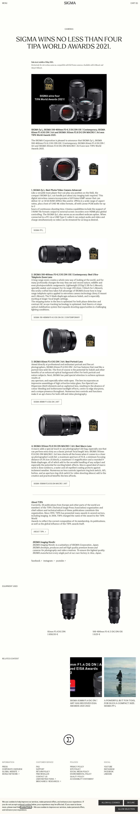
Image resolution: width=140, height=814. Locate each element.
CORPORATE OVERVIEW (12, 769)
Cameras (69, 29)
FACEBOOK (109, 772)
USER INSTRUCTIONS (45, 779)
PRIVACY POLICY (77, 767)
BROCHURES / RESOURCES (47, 781)
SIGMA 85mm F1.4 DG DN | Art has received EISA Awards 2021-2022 (83, 703)
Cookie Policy (25, 807)
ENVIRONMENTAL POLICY (80, 774)
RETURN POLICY (43, 772)
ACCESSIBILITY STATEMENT (82, 779)
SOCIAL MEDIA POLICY (79, 772)
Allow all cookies (111, 803)
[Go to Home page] (70, 3)
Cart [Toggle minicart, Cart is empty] (134, 3)
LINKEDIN (108, 774)
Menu (4, 3)
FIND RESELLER (42, 774)
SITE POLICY (75, 769)
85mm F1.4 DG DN (56, 631)
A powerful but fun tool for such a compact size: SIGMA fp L (119, 703)
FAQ (38, 767)
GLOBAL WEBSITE (9, 772)
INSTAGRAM (109, 769)
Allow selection (126, 809)
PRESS (5, 767)
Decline (131, 803)
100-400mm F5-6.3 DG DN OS (108, 631)
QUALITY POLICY (77, 777)
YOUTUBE (108, 767)
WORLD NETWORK (10, 774)
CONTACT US (41, 777)
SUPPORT (40, 769)
